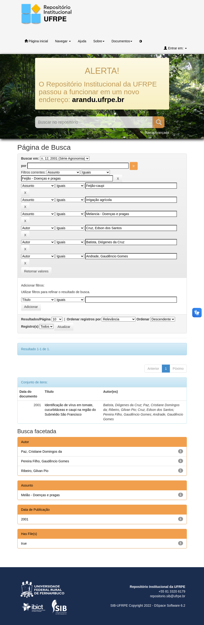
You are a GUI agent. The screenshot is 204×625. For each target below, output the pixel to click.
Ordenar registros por (84, 319)
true (24, 543)
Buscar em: (30, 158)
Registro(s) (30, 326)
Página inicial (36, 41)
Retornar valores (36, 271)
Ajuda (82, 41)
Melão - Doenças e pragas (40, 495)
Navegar (63, 41)
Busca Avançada (156, 132)
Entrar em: (175, 48)
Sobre (98, 41)
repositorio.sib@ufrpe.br (167, 596)
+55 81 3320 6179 (172, 591)
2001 (24, 519)
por (24, 166)
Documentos (122, 41)
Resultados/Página (36, 319)
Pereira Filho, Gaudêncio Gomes (45, 461)
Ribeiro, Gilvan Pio (34, 471)
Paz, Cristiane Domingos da (41, 451)
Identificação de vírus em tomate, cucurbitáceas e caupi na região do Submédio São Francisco (70, 409)
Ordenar (142, 319)
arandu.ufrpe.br (98, 99)
